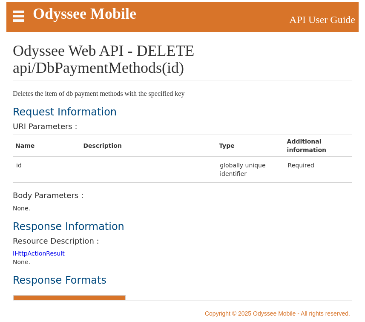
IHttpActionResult (39, 253)
